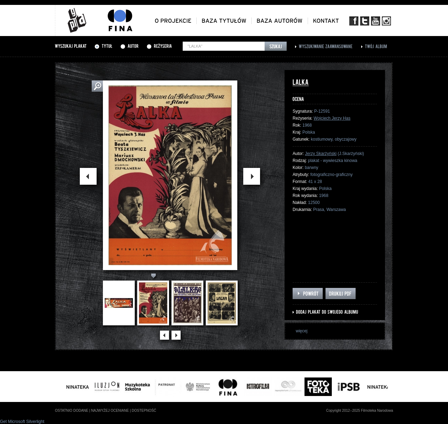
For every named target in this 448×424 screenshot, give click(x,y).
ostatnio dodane (71, 410)
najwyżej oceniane (110, 410)
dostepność (144, 410)
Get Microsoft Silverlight (22, 421)
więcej (301, 330)
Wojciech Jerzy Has (332, 118)
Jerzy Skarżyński (320, 153)
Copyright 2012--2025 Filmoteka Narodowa (359, 410)
